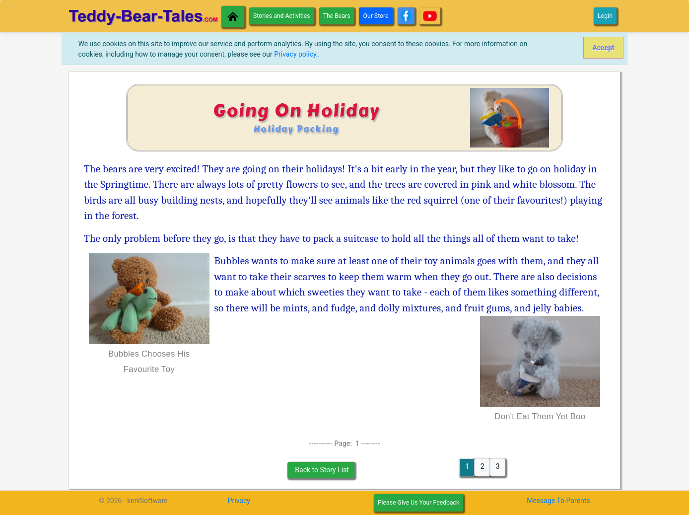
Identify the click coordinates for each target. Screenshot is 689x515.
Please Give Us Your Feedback (418, 502)
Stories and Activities (281, 15)
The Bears (336, 15)
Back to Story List (321, 470)
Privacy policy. (296, 54)
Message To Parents (558, 501)
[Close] (603, 48)
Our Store (375, 15)
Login (605, 15)
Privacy (239, 501)
